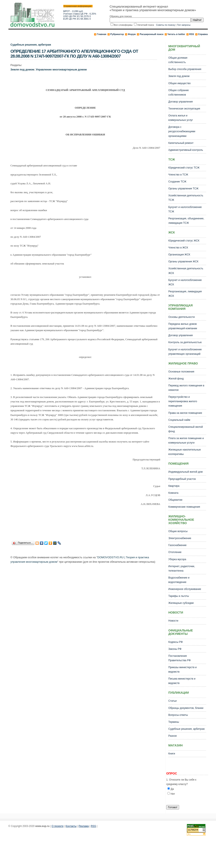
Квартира (174, 485)
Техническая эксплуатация (184, 108)
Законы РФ (174, 648)
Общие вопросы (178, 531)
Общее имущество (179, 83)
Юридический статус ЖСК (183, 240)
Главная (101, 34)
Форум (132, 34)
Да (172, 789)
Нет (173, 793)
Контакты (71, 826)
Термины (173, 721)
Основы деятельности (181, 317)
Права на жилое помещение (185, 412)
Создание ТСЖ (177, 181)
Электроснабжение (179, 538)
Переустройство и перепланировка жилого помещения (182, 401)
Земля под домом (22, 69)
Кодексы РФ (175, 642)
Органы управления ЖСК (183, 261)
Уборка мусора (177, 559)
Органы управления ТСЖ (183, 188)
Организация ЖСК (179, 254)
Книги (171, 753)
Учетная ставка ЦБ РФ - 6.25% (79, 13)
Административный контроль (185, 149)
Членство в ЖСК (178, 247)
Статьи (172, 700)
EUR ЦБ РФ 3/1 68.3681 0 (77, 19)
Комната (173, 492)
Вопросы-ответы (178, 715)
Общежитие (175, 499)
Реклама (84, 826)
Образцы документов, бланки (185, 708)
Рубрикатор (117, 34)
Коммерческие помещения (184, 506)
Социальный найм (179, 419)
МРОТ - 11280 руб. (73, 11)
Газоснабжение (177, 545)
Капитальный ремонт (180, 143)
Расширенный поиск (151, 34)
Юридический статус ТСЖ (184, 167)
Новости (173, 620)
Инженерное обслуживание (184, 589)
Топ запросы (183, 25)
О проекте (57, 826)
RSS (191, 34)
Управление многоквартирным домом (61, 69)
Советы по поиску (165, 25)
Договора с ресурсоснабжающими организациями (181, 131)
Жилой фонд (176, 378)
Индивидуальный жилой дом (185, 471)
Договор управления (180, 101)
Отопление (174, 552)
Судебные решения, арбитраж (31, 44)
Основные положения (181, 371)
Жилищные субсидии (181, 603)
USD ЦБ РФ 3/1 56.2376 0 (77, 16)
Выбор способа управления (184, 69)
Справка (203, 34)
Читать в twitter (176, 34)
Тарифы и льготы (178, 596)
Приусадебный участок (182, 478)
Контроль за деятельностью (185, 342)
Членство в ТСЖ (178, 174)
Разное (172, 735)
